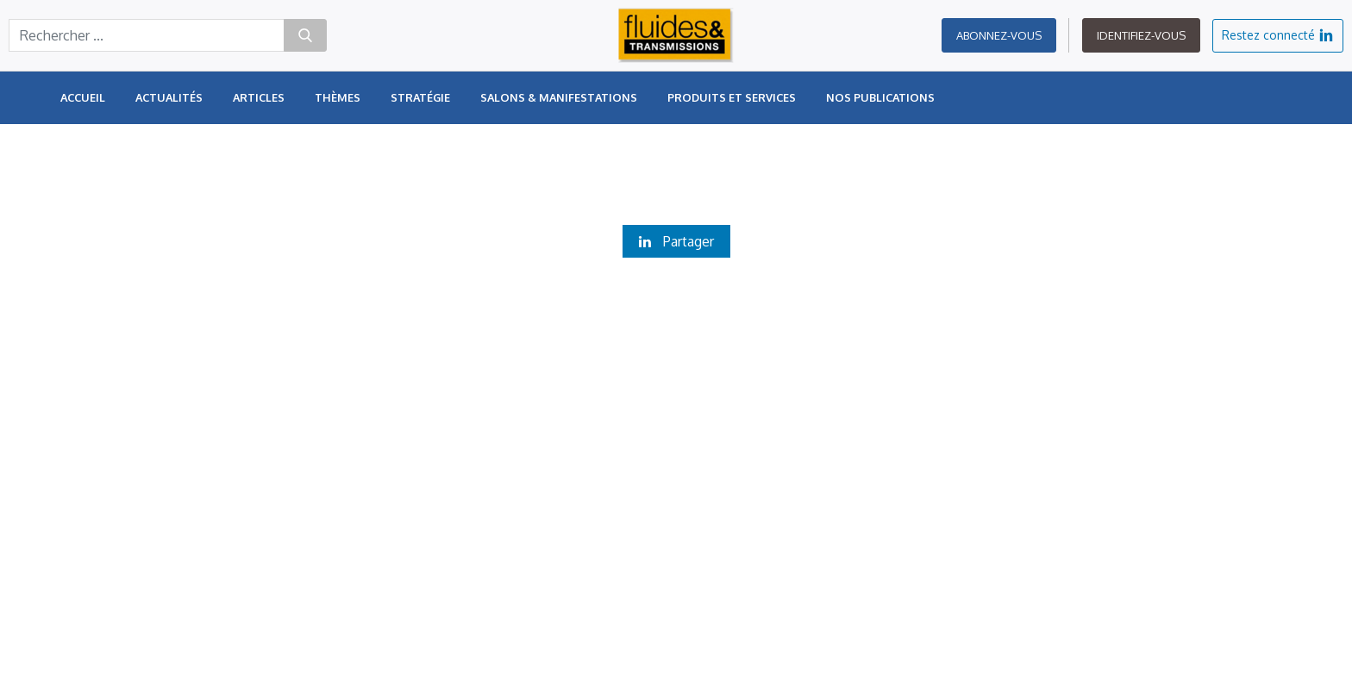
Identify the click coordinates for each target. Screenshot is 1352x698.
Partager (676, 241)
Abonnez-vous (999, 43)
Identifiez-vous (1141, 43)
